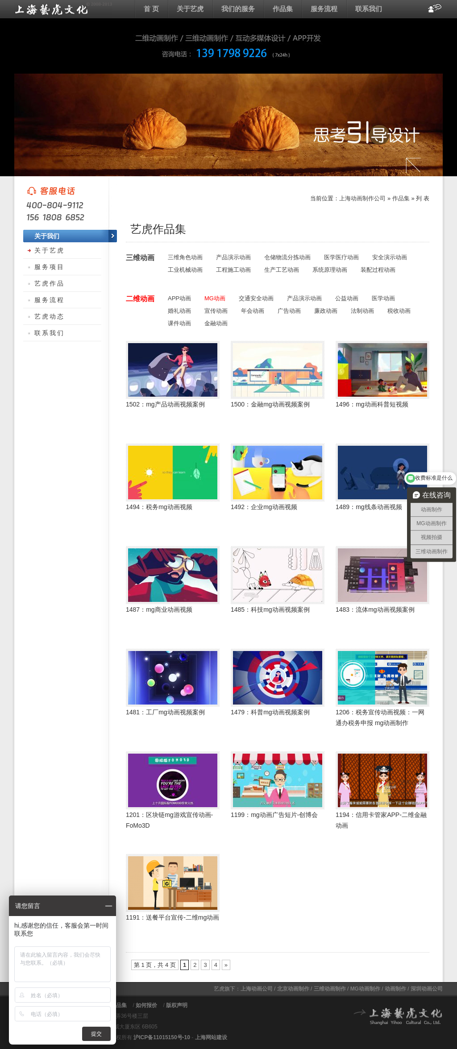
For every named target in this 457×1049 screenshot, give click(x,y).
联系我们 (368, 8)
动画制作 (395, 989)
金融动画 (216, 323)
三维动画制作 (330, 989)
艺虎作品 (49, 283)
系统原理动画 (329, 269)
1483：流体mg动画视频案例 (375, 609)
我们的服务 (238, 8)
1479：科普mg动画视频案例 (270, 712)
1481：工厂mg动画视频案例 (165, 712)
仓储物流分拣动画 (287, 257)
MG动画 (214, 298)
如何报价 (146, 1005)
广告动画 (289, 310)
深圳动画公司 (427, 989)
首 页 (151, 8)
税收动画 (399, 310)
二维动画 (140, 299)
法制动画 (362, 310)
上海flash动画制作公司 (63, 9)
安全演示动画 (389, 257)
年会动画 (252, 310)
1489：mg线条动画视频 (369, 506)
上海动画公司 (257, 989)
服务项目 (49, 266)
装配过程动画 (378, 269)
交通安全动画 (256, 298)
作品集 (283, 8)
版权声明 (176, 1005)
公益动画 (346, 298)
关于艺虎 (190, 8)
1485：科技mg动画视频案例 (270, 609)
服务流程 (324, 8)
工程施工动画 (233, 269)
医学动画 (383, 298)
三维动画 (140, 257)
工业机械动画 (185, 269)
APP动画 (179, 298)
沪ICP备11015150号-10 (161, 1037)
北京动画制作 (293, 989)
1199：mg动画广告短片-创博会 (274, 814)
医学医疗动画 (341, 257)
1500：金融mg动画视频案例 (270, 404)
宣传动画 (216, 310)
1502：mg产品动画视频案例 (165, 404)
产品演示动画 (233, 257)
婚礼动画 (179, 310)
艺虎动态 (49, 316)
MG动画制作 (365, 989)
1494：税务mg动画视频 (159, 506)
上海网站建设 (211, 1037)
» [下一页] (226, 965)
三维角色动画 (185, 257)
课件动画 (179, 323)
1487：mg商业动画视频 (159, 609)
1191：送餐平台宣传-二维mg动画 (172, 917)
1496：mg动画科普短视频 (372, 404)
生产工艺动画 (281, 269)
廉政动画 (325, 310)
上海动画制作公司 (362, 198)
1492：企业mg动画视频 (264, 506)
